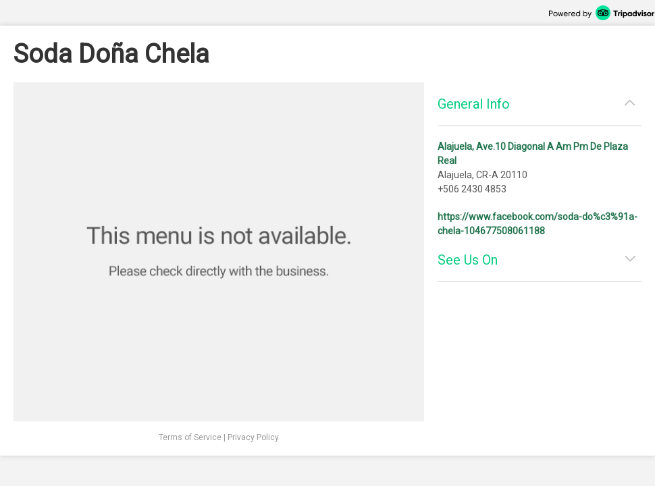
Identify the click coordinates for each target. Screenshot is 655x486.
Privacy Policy (253, 437)
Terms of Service (190, 437)
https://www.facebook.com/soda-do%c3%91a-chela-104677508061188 (537, 223)
